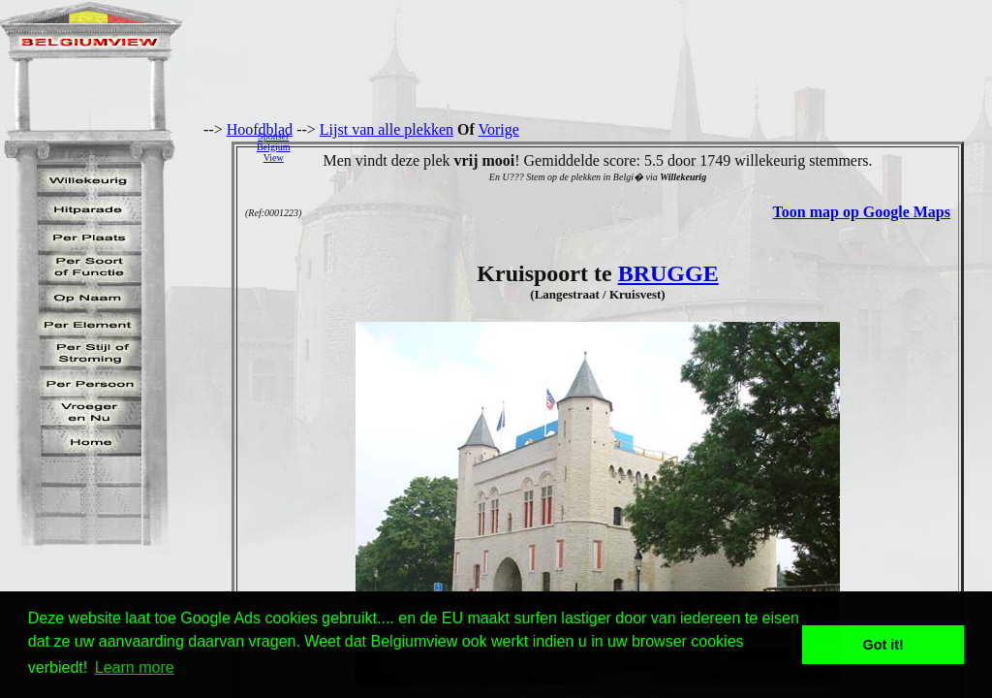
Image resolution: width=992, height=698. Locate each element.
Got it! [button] (883, 644)
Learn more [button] (134, 667)
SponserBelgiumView (273, 147)
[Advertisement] (646, 146)
